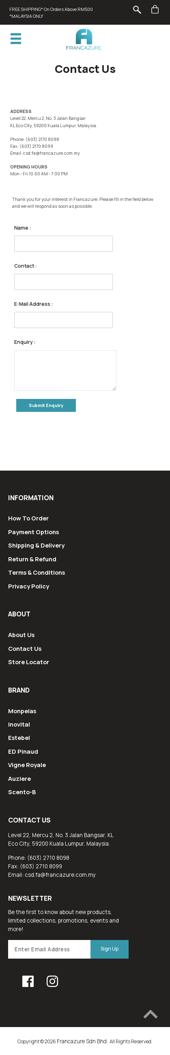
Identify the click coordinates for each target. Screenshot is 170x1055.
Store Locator (28, 662)
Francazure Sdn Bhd (82, 1041)
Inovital (19, 724)
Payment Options (33, 532)
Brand (19, 690)
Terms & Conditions (36, 572)
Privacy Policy (28, 586)
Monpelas (22, 711)
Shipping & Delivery (36, 545)
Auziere (19, 778)
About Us (21, 635)
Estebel (19, 737)
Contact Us (24, 648)
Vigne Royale (27, 765)
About (19, 614)
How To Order (28, 518)
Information (31, 497)
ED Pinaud (23, 751)
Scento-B (22, 792)
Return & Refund (32, 559)
